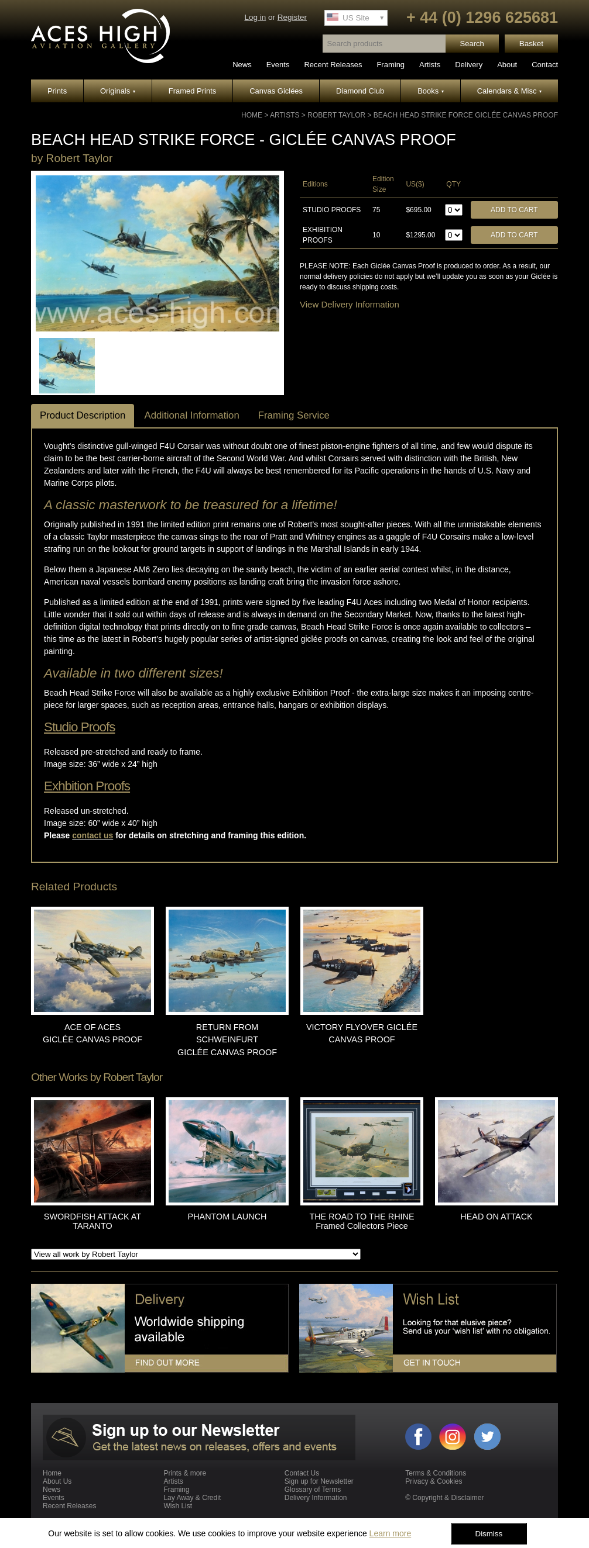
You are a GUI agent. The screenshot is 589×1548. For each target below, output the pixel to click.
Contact (545, 64)
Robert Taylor (336, 115)
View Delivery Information (349, 304)
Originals (117, 91)
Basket (531, 43)
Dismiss (489, 1533)
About (507, 64)
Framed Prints (193, 91)
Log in (255, 17)
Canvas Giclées (276, 91)
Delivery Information (316, 1498)
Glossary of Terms (313, 1489)
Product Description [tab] (82, 415)
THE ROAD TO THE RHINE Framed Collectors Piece (361, 1221)
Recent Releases (333, 64)
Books (430, 91)
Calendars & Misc (509, 91)
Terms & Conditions (435, 1473)
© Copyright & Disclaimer (444, 1498)
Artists (429, 64)
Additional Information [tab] (191, 415)
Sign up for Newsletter (319, 1481)
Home (251, 115)
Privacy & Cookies (433, 1481)
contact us (92, 835)
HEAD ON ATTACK (496, 1216)
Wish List (177, 1506)
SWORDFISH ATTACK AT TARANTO (92, 1221)
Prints (57, 91)
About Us (57, 1481)
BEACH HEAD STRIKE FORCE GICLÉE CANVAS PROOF (466, 115)
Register (292, 17)
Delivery (468, 64)
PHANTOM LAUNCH (227, 1216)
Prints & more (184, 1473)
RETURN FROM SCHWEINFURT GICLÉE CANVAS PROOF (227, 1039)
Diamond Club (360, 91)
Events (278, 64)
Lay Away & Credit (192, 1498)
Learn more (390, 1533)
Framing (390, 64)
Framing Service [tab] (294, 415)
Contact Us (302, 1473)
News (242, 64)
